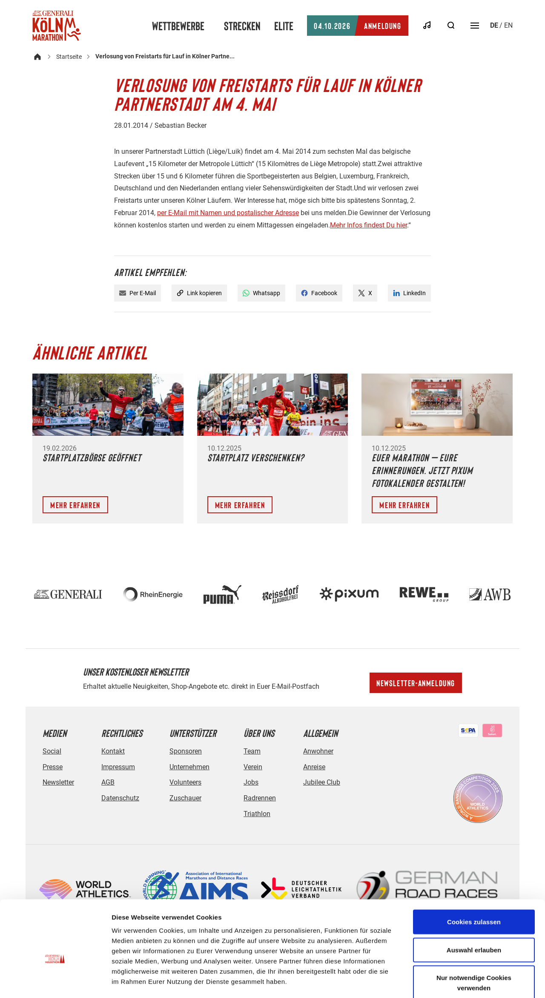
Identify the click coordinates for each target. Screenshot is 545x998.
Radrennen (260, 798)
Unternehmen (189, 767)
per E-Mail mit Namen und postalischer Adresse (228, 213)
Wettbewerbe (178, 25)
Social (52, 751)
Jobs (251, 782)
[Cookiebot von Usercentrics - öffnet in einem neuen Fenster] (55, 981)
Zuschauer (185, 798)
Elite (283, 25)
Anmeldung (357, 25)
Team (252, 751)
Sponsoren (185, 751)
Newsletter (58, 782)
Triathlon (257, 814)
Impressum (118, 767)
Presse (53, 767)
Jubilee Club (321, 782)
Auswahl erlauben (474, 904)
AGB (108, 782)
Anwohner (318, 751)
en (508, 25)
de (494, 25)
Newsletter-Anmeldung (415, 683)
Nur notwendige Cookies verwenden (473, 937)
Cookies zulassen (474, 876)
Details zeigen (452, 981)
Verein (253, 767)
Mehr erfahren (75, 505)
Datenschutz (120, 798)
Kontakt (113, 751)
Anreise (314, 767)
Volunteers (185, 782)
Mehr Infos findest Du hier (368, 225)
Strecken (242, 25)
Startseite (69, 56)
